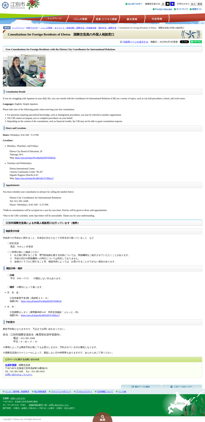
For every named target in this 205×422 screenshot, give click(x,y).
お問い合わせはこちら (59, 405)
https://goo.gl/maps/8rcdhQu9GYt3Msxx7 (34, 178)
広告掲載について (105, 391)
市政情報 (156, 18)
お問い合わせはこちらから (18, 374)
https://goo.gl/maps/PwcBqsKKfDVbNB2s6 (35, 158)
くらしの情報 (80, 18)
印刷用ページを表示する (135, 42)
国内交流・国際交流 (107, 28)
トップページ (54, 18)
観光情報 (131, 18)
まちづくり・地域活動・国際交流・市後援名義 (75, 28)
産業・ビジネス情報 (106, 18)
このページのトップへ (182, 387)
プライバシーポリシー (61, 391)
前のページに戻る (141, 387)
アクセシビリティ (84, 391)
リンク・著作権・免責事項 (17, 391)
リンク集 (122, 391)
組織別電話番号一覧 (38, 405)
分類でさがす (32, 28)
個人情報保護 (40, 391)
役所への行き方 (18, 398)
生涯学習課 (11, 365)
